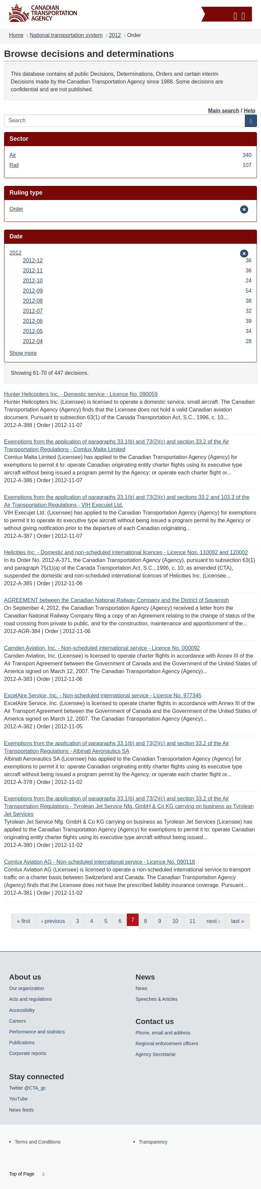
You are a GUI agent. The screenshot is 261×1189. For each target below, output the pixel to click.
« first (23, 921)
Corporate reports (27, 1053)
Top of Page (27, 1174)
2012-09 (137, 291)
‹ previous (53, 921)
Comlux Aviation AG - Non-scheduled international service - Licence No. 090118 (99, 862)
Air (130, 155)
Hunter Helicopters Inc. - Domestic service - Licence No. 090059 (80, 394)
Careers (17, 1021)
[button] (227, 15)
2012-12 (137, 260)
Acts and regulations (30, 999)
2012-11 (137, 270)
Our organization (26, 988)
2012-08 (137, 301)
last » (237, 921)
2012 (115, 35)
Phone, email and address (163, 1032)
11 (193, 921)
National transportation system (66, 35)
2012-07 (137, 311)
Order (19, 209)
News (141, 988)
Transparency (153, 1142)
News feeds (21, 1110)
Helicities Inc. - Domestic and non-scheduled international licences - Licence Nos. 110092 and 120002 (126, 552)
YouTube (18, 1098)
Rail (130, 165)
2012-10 (137, 281)
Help (250, 110)
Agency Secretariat (155, 1054)
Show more (23, 353)
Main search (223, 110)
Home (16, 35)
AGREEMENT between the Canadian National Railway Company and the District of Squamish (116, 600)
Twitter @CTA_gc (27, 1088)
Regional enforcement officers (167, 1043)
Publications (22, 1042)
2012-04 (137, 341)
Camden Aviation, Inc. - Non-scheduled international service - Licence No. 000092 (102, 648)
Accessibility (22, 1010)
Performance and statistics (37, 1031)
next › (213, 921)
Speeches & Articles (157, 999)
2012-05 (137, 331)
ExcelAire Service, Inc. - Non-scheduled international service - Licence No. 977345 (102, 695)
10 (175, 921)
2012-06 (137, 321)
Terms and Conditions (37, 1142)
